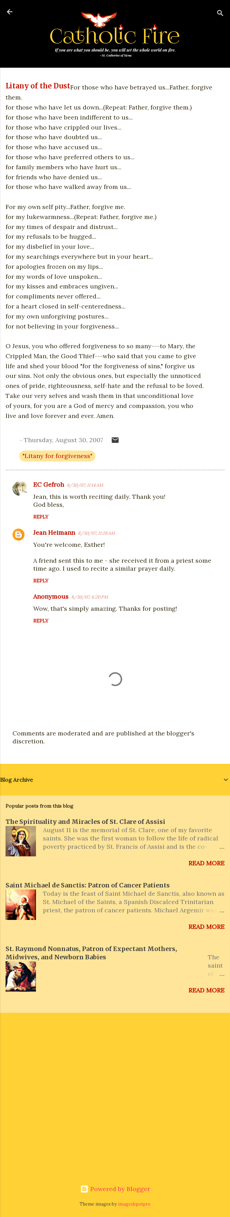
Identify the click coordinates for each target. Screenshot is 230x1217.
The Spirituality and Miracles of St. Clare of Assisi (85, 822)
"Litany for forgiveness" (57, 456)
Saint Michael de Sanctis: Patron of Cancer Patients (88, 885)
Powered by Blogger (115, 1189)
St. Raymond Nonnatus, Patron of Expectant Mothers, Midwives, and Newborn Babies (91, 953)
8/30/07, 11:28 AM (96, 533)
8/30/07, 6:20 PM (89, 597)
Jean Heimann (54, 532)
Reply (40, 517)
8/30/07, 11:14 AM (85, 485)
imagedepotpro (134, 1204)
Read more (206, 863)
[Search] (220, 14)
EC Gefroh (48, 484)
